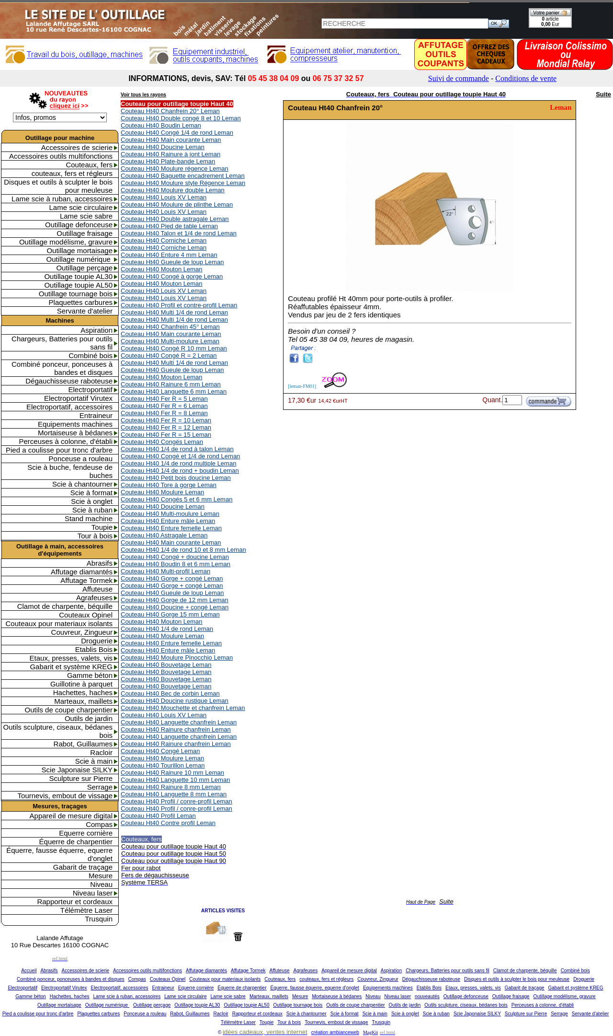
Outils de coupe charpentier (69, 710)
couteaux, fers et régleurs (72, 173)
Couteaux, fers (89, 165)
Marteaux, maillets (83, 701)
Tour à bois (95, 536)
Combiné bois (90, 355)
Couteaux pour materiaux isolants (59, 623)
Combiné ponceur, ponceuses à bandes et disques (62, 368)
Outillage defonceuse (79, 225)
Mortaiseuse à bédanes (75, 433)
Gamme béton (90, 675)
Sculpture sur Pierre (81, 778)
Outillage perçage (84, 268)
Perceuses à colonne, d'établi (66, 441)
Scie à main (94, 761)
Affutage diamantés (82, 572)
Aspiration (96, 330)
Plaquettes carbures (81, 302)
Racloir (101, 752)
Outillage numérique (79, 259)
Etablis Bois (94, 649)
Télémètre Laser (86, 910)
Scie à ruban (92, 510)
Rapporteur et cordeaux (75, 901)
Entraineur (96, 415)
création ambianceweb (335, 1032)
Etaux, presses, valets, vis (71, 658)
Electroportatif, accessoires (69, 407)
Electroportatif (90, 389)
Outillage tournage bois (76, 294)
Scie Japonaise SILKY (77, 770)
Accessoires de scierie (77, 147)
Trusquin (99, 919)
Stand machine (89, 518)
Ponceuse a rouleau (81, 458)
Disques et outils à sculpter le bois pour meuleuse (58, 186)
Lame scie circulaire (81, 207)
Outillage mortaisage (79, 250)
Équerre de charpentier (76, 842)
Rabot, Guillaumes (83, 744)
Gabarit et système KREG (71, 667)
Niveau (101, 884)
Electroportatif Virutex (78, 398)
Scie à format (91, 493)
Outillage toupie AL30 (78, 276)
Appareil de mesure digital (71, 816)
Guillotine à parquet (81, 684)
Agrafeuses (94, 598)
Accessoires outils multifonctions (61, 156)
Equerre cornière (86, 833)
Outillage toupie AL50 (78, 285)
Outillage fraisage (85, 233)
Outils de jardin (89, 718)
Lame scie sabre (86, 216)
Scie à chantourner (82, 484)
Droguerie (97, 641)
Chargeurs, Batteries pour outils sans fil (62, 343)
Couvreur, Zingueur (82, 632)
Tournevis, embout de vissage (65, 796)
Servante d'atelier (85, 311)
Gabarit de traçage (83, 867)
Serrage (100, 787)
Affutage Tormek (86, 580)
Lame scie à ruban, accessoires (62, 199)
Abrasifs (100, 563)
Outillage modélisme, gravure (66, 242)
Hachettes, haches (83, 692)
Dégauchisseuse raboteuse (69, 381)
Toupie (102, 527)
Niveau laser (93, 893)
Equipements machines (75, 424)
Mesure (101, 876)
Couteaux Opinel (86, 615)
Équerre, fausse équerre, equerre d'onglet (59, 854)
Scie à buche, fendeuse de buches (70, 471)
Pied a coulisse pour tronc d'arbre (59, 450)
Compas (99, 824)
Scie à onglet (92, 501)
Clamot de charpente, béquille (65, 606)
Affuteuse (97, 589)
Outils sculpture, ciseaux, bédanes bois (58, 731)
